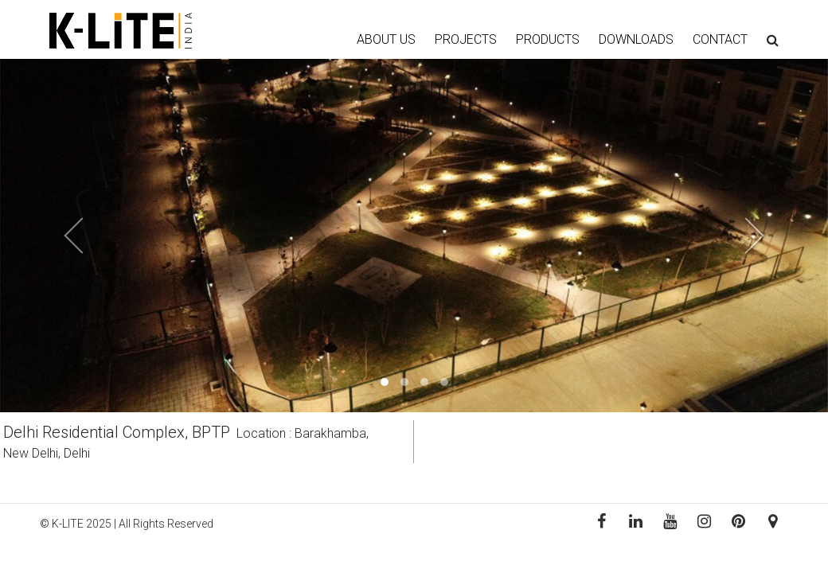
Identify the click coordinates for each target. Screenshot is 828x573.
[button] (62, 235)
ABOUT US (386, 39)
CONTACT (720, 39)
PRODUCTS (548, 39)
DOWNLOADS (636, 39)
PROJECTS (466, 39)
